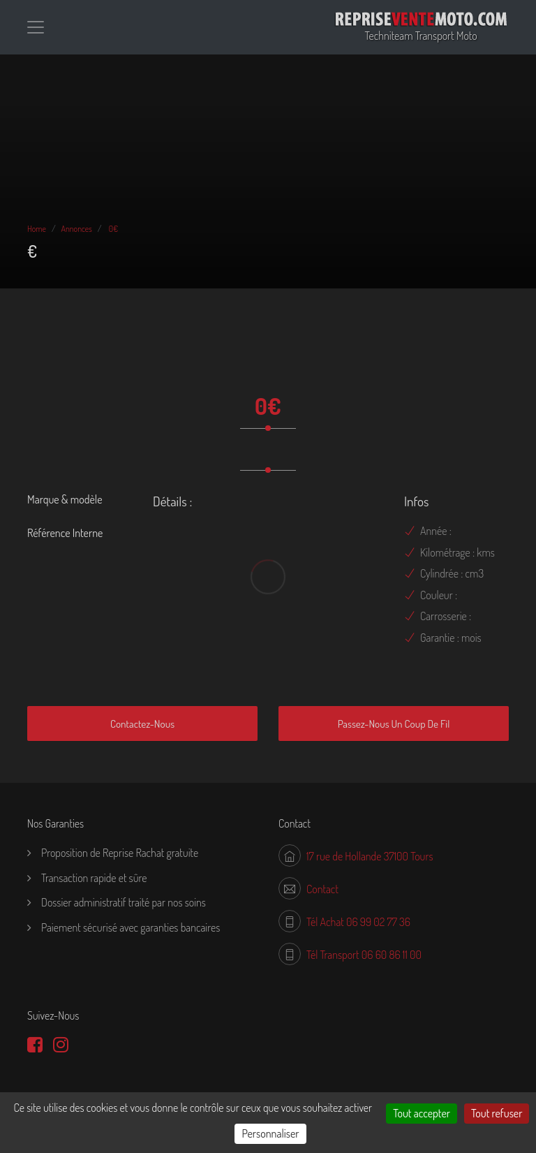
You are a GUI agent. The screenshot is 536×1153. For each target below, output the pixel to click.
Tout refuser (496, 1113)
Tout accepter (421, 1113)
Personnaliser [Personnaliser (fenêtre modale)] (270, 1133)
